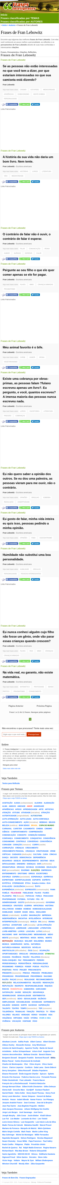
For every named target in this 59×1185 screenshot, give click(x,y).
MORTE (49, 938)
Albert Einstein (49, 1042)
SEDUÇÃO (26, 992)
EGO (4, 870)
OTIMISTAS (49, 954)
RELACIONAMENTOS (22, 983)
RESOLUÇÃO (8, 502)
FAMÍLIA (5, 893)
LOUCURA (30, 931)
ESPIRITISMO (8, 880)
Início (4, 14)
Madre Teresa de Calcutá (12, 1125)
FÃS (38, 899)
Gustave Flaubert (42, 1090)
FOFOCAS (30, 896)
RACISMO (48, 976)
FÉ (42, 899)
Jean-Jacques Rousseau (12, 1109)
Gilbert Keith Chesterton (32, 1087)
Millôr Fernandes (42, 1135)
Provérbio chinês (38, 1144)
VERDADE (25, 1015)
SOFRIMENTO (49, 1002)
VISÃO (26, 1018)
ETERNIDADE (18, 883)
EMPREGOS (46, 870)
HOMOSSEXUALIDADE (42, 909)
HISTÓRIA (49, 906)
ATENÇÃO (6, 813)
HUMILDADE (24, 569)
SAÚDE (18, 992)
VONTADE (26, 1021)
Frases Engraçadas (28, 1178)
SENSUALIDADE (24, 996)
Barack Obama (45, 1054)
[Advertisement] (30, 128)
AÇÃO (26, 822)
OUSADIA (6, 957)
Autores (12, 25)
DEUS (52, 861)
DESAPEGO (7, 861)
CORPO (35, 845)
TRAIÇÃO (30, 1012)
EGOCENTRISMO (46, 538)
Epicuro (43, 1074)
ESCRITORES (34, 411)
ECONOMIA (40, 867)
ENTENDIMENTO (9, 873)
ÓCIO (30, 950)
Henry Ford (50, 1093)
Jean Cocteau (29, 1103)
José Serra (38, 1112)
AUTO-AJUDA (26, 819)
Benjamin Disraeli (9, 1058)
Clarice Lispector (16, 1067)
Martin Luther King (40, 1132)
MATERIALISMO (25, 934)
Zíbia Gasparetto (37, 1164)
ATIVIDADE (25, 813)
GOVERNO (50, 902)
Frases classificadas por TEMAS (20, 18)
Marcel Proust (46, 1125)
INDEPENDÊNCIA (9, 918)
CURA (45, 854)
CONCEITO (21, 835)
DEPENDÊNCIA (39, 857)
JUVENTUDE (16, 925)
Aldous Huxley (8, 1045)
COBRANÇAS (20, 416)
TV (47, 1012)
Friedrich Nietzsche (37, 1083)
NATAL (27, 944)
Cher (26, 1064)
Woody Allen (24, 1164)
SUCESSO (32, 1005)
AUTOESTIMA (36, 816)
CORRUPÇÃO (8, 848)
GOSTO (21, 902)
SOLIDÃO (6, 1005)
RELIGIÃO (37, 983)
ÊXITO (37, 886)
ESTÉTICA (6, 883)
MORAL (41, 938)
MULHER (28, 941)
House (13, 1099)
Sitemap (33, 1182)
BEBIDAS (43, 822)
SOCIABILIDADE (23, 1002)
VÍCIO (34, 1021)
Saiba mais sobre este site (11, 768)
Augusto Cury (49, 1051)
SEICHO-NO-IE (24, 1154)
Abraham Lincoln (9, 1042)
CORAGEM (6, 845)
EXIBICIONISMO (23, 94)
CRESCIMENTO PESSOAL (13, 851)
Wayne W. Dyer (27, 1160)
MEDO (50, 934)
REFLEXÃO (7, 983)
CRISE (52, 851)
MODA (33, 938)
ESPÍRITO (46, 880)
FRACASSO (48, 896)
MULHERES (39, 941)
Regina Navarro (49, 1148)
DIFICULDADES (8, 864)
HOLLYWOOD (8, 909)
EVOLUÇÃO (7, 886)
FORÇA (39, 896)
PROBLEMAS (47, 973)
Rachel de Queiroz (10, 1148)
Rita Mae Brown (21, 1151)
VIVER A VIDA (45, 1018)
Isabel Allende (23, 1099)
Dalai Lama (38, 1067)
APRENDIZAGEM (30, 809)
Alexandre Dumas (23, 1045)
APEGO (18, 809)
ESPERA (16, 877)
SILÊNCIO (17, 253)
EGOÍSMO (25, 870)
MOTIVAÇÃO (7, 941)
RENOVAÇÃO (48, 983)
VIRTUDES (17, 1018)
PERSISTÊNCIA (24, 963)
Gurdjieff (30, 1090)
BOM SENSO (24, 825)
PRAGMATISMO (9, 289)
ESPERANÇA (36, 877)
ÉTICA (27, 883)
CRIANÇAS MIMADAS (45, 284)
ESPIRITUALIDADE (23, 880)
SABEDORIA (29, 989)
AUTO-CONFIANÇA (41, 819)
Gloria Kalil (7, 1090)
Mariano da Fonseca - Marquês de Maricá (19, 1128)
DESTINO (44, 861)
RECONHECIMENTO (44, 979)
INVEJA (33, 922)
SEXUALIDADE (30, 999)
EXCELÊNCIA (19, 886)
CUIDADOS (16, 854)
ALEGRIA (38, 803)
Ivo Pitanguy (48, 1099)
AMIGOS (12, 806)
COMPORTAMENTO (19, 832)
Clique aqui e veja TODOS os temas (15, 798)
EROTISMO (22, 873)
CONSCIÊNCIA (49, 838)
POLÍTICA (45, 967)
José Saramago (25, 1112)
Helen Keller (20, 1093)
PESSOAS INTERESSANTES (31, 574)
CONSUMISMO (8, 841)
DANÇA (5, 857)
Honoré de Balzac (44, 1096)
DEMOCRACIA (26, 857)
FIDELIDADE (28, 893)
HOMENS (27, 909)
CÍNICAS (53, 854)
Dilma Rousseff (24, 1070)
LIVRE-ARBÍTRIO (9, 931)
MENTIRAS (24, 938)
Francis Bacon (39, 1080)
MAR (16, 934)
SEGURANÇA (38, 992)
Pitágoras (19, 1144)
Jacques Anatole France (12, 1103)
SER (4, 999)
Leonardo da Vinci (28, 1119)
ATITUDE (16, 813)
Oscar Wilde (22, 1141)
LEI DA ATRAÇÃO (44, 925)
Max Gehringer (8, 1135)
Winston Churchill (9, 1164)
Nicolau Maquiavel (44, 1138)
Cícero (5, 1067)
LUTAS (39, 931)
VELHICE (16, 1015)
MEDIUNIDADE (40, 934)
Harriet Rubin (7, 1093)
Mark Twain (26, 1132)
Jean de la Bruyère (44, 1103)
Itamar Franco (36, 1099)
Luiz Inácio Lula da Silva (46, 1122)
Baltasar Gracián (31, 1054)
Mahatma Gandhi (31, 1125)
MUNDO (48, 941)
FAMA (33, 538)
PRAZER (23, 970)
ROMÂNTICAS (16, 989)
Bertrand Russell (42, 1058)
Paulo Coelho (7, 1144)
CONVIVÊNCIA (46, 841)
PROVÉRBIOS (36, 976)
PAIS (31, 651)
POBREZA (19, 967)
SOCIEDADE (37, 1002)
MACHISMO (7, 934)
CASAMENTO (29, 829)
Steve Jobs (42, 1157)
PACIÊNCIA (16, 957)
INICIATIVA (22, 918)
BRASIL (34, 825)
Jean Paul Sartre (9, 1106)
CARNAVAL (7, 829)
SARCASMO (41, 989)
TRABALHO (20, 1012)
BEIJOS (52, 822)
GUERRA (28, 906)
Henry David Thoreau (35, 1093)
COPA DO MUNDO (46, 825)
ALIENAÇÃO (49, 803)
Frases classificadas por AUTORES (22, 21)
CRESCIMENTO (31, 848)
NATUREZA (35, 944)
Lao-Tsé (5, 1119)
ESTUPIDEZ (35, 90)
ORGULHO (35, 497)
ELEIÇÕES (35, 870)
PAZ (19, 960)
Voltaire (17, 1160)
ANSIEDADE (39, 806)
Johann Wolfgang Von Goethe (36, 1109)
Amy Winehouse (39, 1045)
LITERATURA (46, 171)
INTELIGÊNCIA (35, 918)
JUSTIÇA (6, 925)
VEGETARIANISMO (10, 362)
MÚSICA (5, 944)
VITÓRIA (34, 1018)
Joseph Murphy (8, 1116)
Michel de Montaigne (24, 1135)
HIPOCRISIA (39, 906)
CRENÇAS (19, 848)
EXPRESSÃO (30, 890)
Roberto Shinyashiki (38, 1151)
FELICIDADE (16, 893)
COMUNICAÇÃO (34, 249)
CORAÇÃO (17, 845)
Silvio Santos (22, 1157)
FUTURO (30, 899)
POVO (15, 970)
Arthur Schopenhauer (22, 1051)
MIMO (32, 284)
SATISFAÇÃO (7, 992)
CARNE (22, 357)
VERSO (34, 1015)
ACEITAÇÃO (7, 803)
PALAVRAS (35, 957)
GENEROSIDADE (9, 902)
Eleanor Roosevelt (10, 1074)
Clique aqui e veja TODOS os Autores (31, 1037)
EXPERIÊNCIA (8, 890)
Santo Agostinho (9, 1154)
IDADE (25, 912)
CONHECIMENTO (35, 691)
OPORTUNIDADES (10, 954)
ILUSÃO (24, 915)
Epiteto (51, 1074)
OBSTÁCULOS (8, 950)
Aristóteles (6, 1051)
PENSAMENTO (29, 960)
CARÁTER (17, 829)
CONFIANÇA (7, 838)
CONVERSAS (32, 841)
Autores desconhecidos (12, 1054)
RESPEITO (19, 986)
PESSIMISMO (7, 967)
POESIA (36, 967)
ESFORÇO (6, 877)
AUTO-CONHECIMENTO (12, 822)
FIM (14, 896)
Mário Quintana (44, 1128)
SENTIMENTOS (39, 996)
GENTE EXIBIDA (39, 94)
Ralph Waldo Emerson (32, 1148)
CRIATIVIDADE (42, 851)
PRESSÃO (7, 416)
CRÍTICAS (6, 854)
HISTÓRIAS (24, 171)
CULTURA (37, 854)
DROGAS (20, 867)
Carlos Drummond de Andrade (27, 1061)
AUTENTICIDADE (9, 816)
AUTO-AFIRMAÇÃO (10, 819)
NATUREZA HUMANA (11, 947)
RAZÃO (5, 979)
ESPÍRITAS (48, 877)
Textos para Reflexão (11, 783)
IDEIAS (5, 915)
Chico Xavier (47, 1064)
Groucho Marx (19, 1090)
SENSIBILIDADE (9, 996)
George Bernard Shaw (11, 1087)
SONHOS (15, 1005)
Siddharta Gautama (47, 1154)
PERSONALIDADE (10, 99)
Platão (27, 1144)
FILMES (46, 893)
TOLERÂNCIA (8, 1012)
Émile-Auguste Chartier (28, 1074)
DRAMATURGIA (8, 867)
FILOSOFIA (7, 896)
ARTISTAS (49, 809)
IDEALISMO (41, 912)
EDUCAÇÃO (51, 867)
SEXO (20, 999)
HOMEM (18, 909)
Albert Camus (36, 1042)
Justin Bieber (33, 1116)
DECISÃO (14, 857)
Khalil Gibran (45, 1116)
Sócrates (32, 1157)
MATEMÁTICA (25, 687)
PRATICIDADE (39, 687)
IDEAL (31, 912)
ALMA (4, 806)
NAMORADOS (16, 944)
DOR (39, 864)
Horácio (5, 1099)
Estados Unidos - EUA (41, 883)
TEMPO (23, 1008)
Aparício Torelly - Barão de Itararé (39, 1048)
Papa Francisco (35, 1141)
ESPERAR (28, 253)
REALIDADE (29, 979)
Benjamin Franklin (26, 1058)
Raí (20, 1148)
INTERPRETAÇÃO (9, 922)
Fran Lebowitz (8, 85)
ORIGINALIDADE (37, 954)
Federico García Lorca (31, 1077)
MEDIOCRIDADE (49, 90)
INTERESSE (47, 918)
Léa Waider (15, 1119)
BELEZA (5, 825)
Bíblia (53, 1058)
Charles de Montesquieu (12, 1064)
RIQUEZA (48, 986)
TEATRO (15, 1008)
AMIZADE (21, 806)
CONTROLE (21, 841)
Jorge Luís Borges (10, 1112)
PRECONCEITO (34, 970)
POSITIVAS (7, 970)
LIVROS (35, 171)
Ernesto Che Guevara (11, 1077)
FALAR (22, 249)
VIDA (6, 176)
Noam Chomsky (9, 1141)
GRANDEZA (7, 906)
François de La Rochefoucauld (15, 1083)
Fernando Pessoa (49, 1077)
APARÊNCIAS (9, 94)
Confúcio (28, 1067)
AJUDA (17, 803)
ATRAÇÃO (45, 813)
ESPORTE (36, 880)
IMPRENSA (46, 915)
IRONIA (47, 249)
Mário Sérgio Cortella (11, 1132)
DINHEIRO (21, 864)
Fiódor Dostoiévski (10, 1080)
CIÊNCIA (6, 832)
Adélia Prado (23, 1042)
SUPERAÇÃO (44, 1005)
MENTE (5, 938)
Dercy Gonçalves (9, 1070)
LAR (25, 925)
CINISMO (23, 90)
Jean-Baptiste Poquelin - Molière (31, 1106)
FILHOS (22, 284)
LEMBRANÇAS (8, 928)
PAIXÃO (26, 957)
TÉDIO (52, 1012)
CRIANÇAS (49, 651)
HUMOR (7, 253)
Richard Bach (8, 1151)
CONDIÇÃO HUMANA (37, 835)
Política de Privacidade (44, 1182)
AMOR (29, 806)
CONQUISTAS (36, 838)
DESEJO (17, 861)
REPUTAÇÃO (7, 986)
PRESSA (26, 973)
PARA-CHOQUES (9, 960)
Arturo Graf (37, 1051)
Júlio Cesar (21, 1116)
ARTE (41, 809)
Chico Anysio (35, 1064)
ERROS (31, 873)
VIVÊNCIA (6, 1021)
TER (40, 1008)
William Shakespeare (44, 1160)
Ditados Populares (40, 1070)
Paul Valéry (47, 1141)
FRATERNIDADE (9, 899)
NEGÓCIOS (26, 947)
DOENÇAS (31, 864)
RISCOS (5, 989)
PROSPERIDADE (22, 976)
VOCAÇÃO (16, 1021)
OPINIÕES (23, 497)
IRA (39, 922)
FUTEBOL (21, 899)
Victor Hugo (7, 1160)
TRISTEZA (40, 1012)
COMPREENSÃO (36, 832)
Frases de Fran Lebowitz (21, 32)
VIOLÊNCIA (7, 1018)
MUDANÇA (18, 941)
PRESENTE (7, 973)
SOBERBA (46, 497)
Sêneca (34, 1154)
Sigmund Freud (8, 1157)
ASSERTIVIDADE (24, 502)
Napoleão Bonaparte (10, 1138)
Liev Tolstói (42, 1119)
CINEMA (39, 829)
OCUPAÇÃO (45, 950)
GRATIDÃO (18, 906)
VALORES (6, 1015)
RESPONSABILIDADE (34, 986)
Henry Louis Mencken (11, 1096)
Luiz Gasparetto (27, 1122)
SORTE (24, 1005)
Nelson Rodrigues (28, 1138)
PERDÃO (40, 960)
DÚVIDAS (30, 867)
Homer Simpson (28, 1096)
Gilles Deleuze (50, 1087)
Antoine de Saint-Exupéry (13, 1048)
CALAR (38, 253)
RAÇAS (13, 979)
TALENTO (6, 1008)
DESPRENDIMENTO (30, 861)
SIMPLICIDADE (8, 1002)
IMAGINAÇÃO (35, 915)
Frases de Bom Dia (10, 1178)
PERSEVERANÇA (9, 963)
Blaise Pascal (8, 1061)
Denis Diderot (50, 1067)
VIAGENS (43, 1015)
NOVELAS (36, 947)
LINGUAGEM (33, 928)
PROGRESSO (8, 976)
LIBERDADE (21, 928)
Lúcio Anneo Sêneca (10, 1122)
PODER (28, 967)
